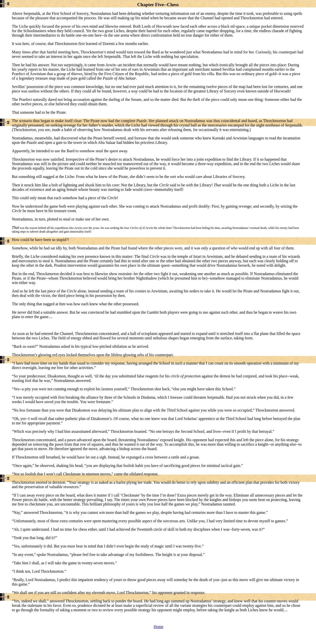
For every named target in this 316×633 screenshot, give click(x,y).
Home (158, 627)
